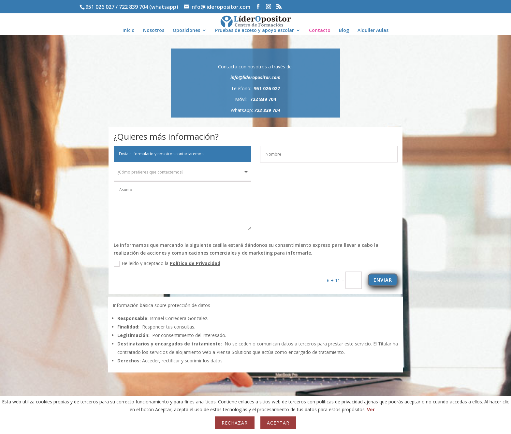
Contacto (319, 30)
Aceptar (278, 423)
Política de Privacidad (256, 263)
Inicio (129, 30)
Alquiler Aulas (373, 30)
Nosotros (153, 30)
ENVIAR (444, 280)
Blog (344, 30)
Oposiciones (186, 30)
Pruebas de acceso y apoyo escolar (254, 30)
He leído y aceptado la (228, 263)
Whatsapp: (255, 110)
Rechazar (235, 423)
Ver (371, 409)
